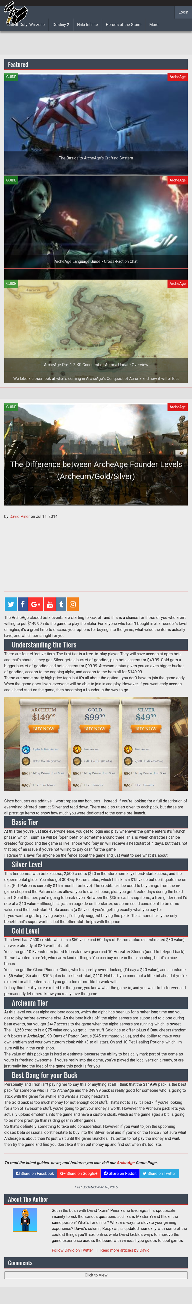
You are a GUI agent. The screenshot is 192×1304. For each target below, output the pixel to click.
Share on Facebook (35, 1173)
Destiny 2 (60, 24)
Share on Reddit (120, 1173)
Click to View (96, 1275)
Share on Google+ (79, 1173)
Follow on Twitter (73, 1250)
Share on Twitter (159, 1173)
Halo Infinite (87, 24)
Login (183, 12)
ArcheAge (125, 1162)
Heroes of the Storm (124, 24)
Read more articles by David (125, 1250)
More (153, 24)
